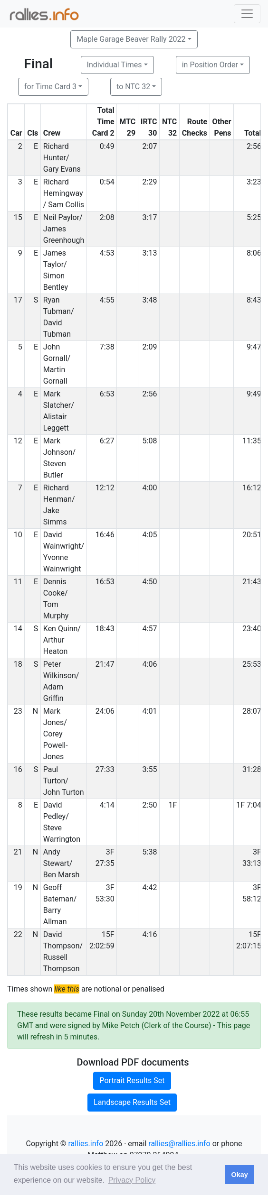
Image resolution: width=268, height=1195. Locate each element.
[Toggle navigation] (247, 13)
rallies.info (85, 1143)
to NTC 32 (133, 86)
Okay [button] (239, 1174)
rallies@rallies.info (179, 1143)
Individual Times (114, 64)
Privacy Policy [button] (132, 1180)
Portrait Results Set (131, 1080)
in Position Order (210, 64)
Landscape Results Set (132, 1102)
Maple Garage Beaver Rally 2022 (131, 39)
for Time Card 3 (50, 86)
